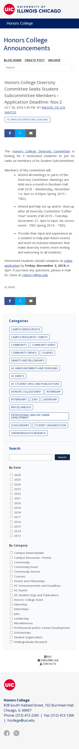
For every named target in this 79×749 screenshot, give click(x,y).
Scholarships (20, 425)
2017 (17, 517)
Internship (54, 391)
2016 (17, 522)
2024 (17, 484)
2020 (17, 503)
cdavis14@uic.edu (35, 275)
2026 (17, 475)
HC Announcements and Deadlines (27, 119)
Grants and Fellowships (27, 360)
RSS (48, 656)
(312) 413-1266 (62, 715)
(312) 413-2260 (27, 715)
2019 (17, 508)
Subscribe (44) (48, 660)
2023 (17, 489)
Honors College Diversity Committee (41, 151)
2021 (17, 498)
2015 (17, 526)
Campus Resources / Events (29, 337)
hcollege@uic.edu (21, 720)
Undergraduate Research (28, 433)
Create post (35, 60)
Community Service (24, 353)
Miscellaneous (21, 407)
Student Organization (50, 425)
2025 (17, 479)
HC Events (17, 376)
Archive (54, 60)
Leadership (50, 399)
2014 (17, 531)
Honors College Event (26, 391)
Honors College (20, 23)
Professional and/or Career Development (30, 416)
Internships (19, 399)
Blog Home (12, 60)
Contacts (48, 664)
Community (19, 345)
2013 (17, 536)
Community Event (44, 345)
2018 (17, 512)
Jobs (35, 399)
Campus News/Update (25, 329)
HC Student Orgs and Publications (35, 384)
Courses (47, 353)
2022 (17, 494)
